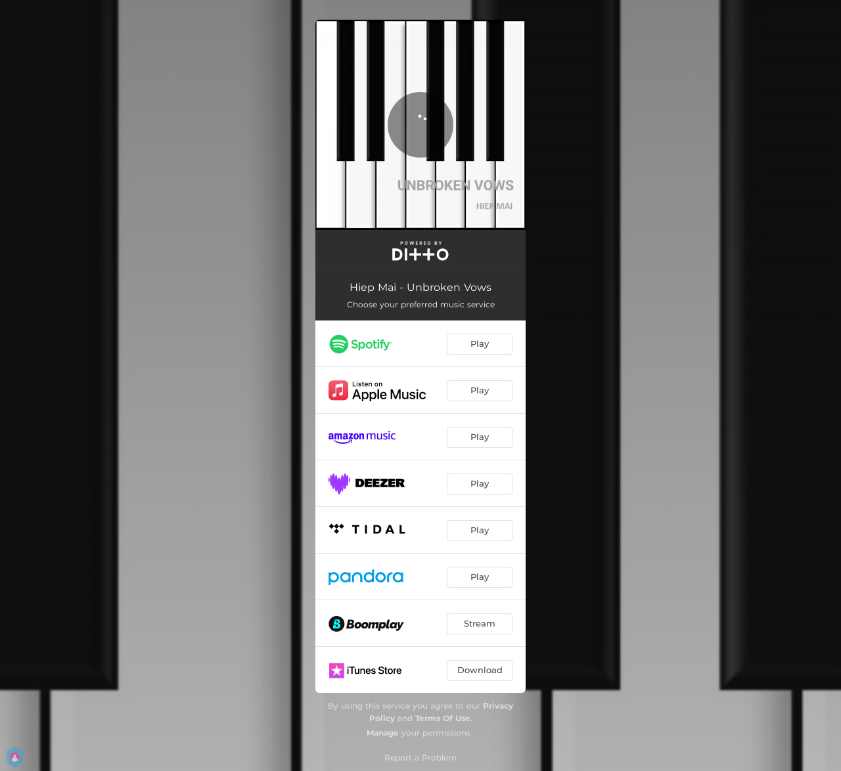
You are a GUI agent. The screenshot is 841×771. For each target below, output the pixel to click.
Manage (383, 733)
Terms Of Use (442, 718)
